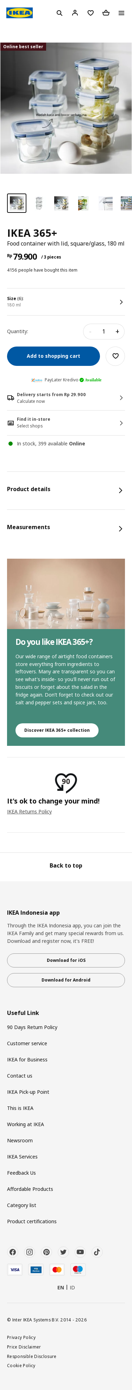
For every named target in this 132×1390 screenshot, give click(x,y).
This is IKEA (20, 1108)
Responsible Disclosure (32, 1356)
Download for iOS (66, 960)
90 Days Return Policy (32, 1027)
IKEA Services (22, 1156)
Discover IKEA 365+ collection (57, 730)
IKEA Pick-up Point (28, 1091)
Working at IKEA (25, 1124)
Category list (21, 1205)
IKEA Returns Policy (29, 811)
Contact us (19, 1075)
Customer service (27, 1043)
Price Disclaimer (24, 1347)
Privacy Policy (21, 1337)
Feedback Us (21, 1172)
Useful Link (23, 1013)
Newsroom (20, 1140)
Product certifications (32, 1221)
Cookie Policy (21, 1365)
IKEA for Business (27, 1059)
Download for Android (66, 980)
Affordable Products (30, 1189)
